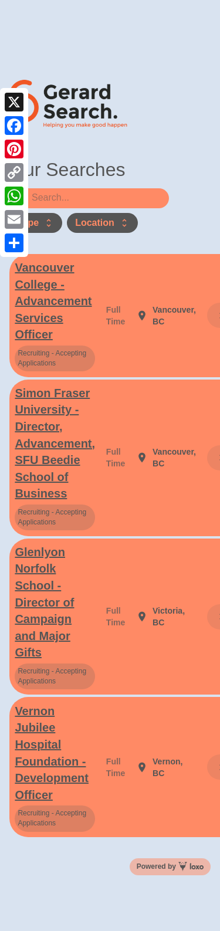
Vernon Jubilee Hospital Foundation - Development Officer (52, 753)
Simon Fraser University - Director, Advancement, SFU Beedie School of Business (55, 443)
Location (102, 223)
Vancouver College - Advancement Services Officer (53, 301)
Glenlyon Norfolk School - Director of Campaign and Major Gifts (44, 602)
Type (36, 223)
